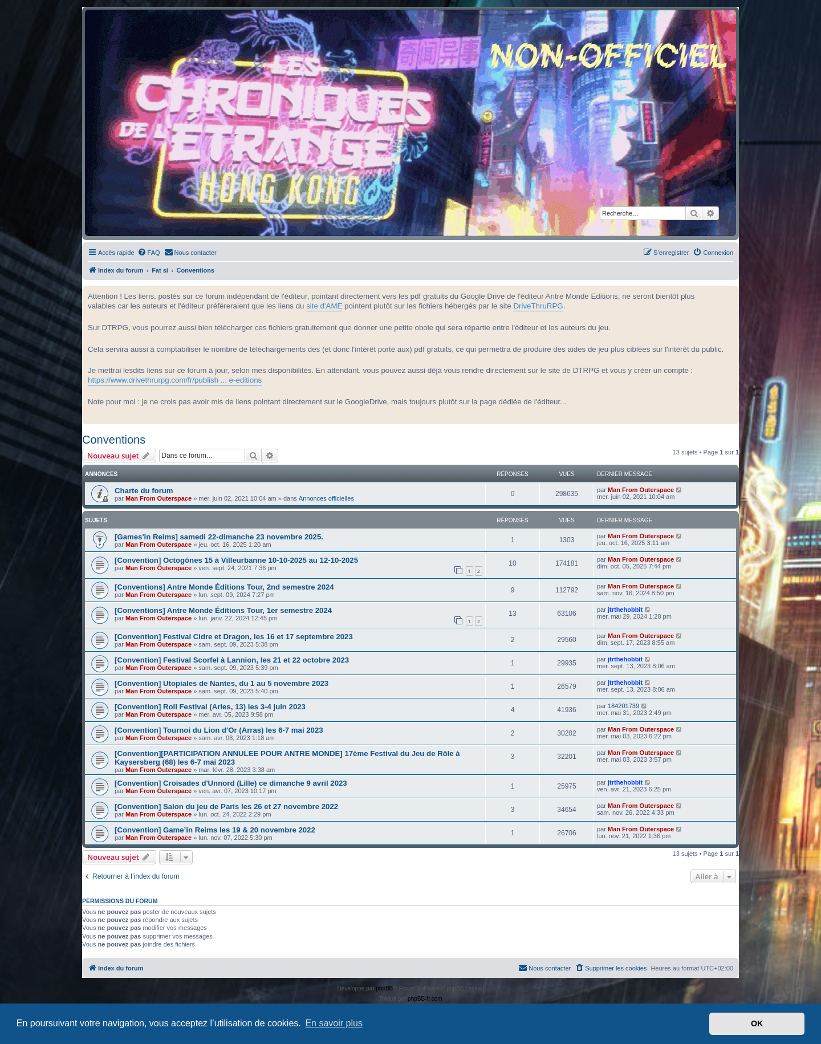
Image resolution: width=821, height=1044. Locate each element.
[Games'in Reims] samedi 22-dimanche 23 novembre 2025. (219, 537)
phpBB (384, 988)
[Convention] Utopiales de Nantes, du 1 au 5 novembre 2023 (221, 683)
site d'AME (324, 306)
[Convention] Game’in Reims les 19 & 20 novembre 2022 (215, 830)
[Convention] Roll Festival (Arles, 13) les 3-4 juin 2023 (210, 706)
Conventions (113, 439)
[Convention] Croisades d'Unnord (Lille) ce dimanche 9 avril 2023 (231, 783)
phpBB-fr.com (425, 999)
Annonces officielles (326, 498)
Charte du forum (144, 490)
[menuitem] (148, 252)
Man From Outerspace (158, 498)
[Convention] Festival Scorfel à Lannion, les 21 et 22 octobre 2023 (232, 660)
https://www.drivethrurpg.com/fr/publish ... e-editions (175, 380)
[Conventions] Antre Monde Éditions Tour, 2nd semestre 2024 (224, 587)
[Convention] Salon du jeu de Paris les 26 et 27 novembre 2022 (226, 806)
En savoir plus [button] (334, 1023)
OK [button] (757, 1023)
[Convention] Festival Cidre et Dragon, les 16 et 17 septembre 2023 (234, 636)
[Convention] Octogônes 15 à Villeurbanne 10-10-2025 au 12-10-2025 (236, 560)
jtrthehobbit (625, 609)
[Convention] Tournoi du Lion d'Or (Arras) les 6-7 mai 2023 (219, 730)
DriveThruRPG (538, 306)
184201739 (623, 705)
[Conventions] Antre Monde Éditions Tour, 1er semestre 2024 (223, 610)
